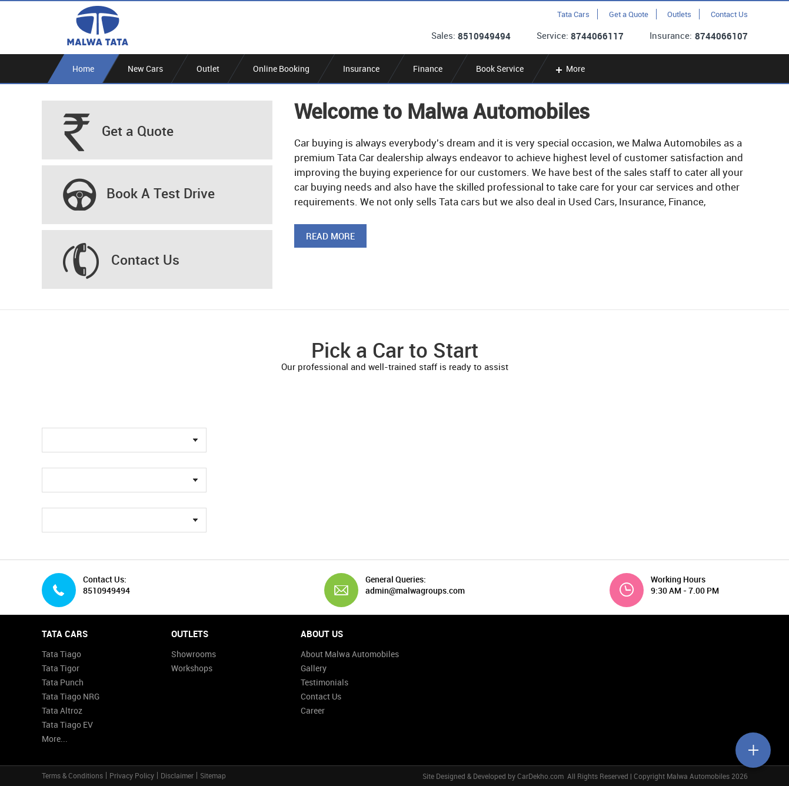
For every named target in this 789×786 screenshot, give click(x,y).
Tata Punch (63, 682)
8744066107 (721, 36)
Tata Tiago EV (67, 724)
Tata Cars (573, 14)
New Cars (145, 68)
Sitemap (213, 775)
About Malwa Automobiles (350, 654)
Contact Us (729, 14)
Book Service (500, 68)
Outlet (208, 68)
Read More (330, 236)
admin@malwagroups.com (410, 590)
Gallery (314, 668)
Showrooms (193, 654)
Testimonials (324, 682)
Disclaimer (177, 775)
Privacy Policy (131, 775)
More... (55, 738)
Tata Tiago (61, 654)
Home (83, 68)
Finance (427, 68)
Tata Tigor (60, 668)
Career (313, 710)
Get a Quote (628, 14)
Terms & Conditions (72, 775)
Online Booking (281, 68)
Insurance (361, 68)
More (569, 68)
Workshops (191, 668)
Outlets (679, 14)
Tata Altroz (62, 710)
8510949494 (484, 36)
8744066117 (597, 36)
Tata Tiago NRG (70, 696)
